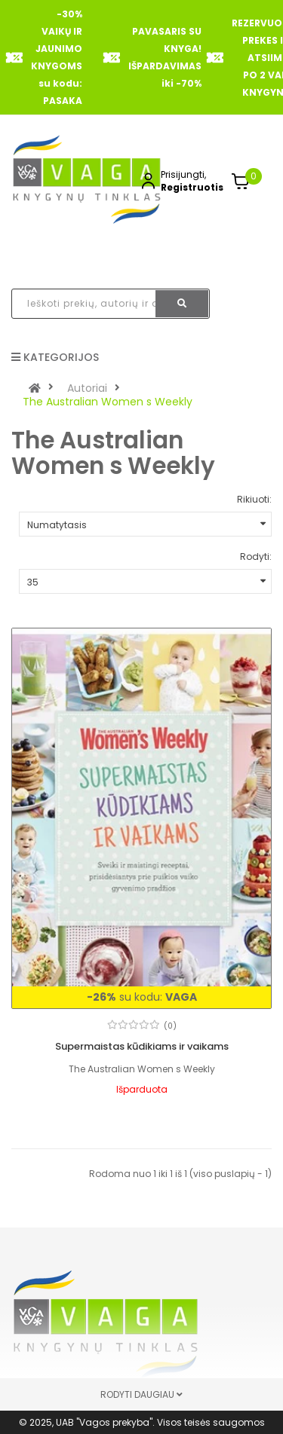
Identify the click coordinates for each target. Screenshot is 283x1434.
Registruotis (192, 187)
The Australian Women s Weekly (107, 401)
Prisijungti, (183, 174)
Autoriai (87, 388)
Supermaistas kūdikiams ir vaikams (142, 1046)
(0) (170, 1026)
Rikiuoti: (254, 499)
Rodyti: (256, 556)
